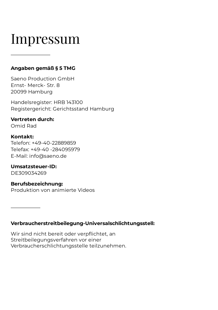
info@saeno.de (48, 156)
